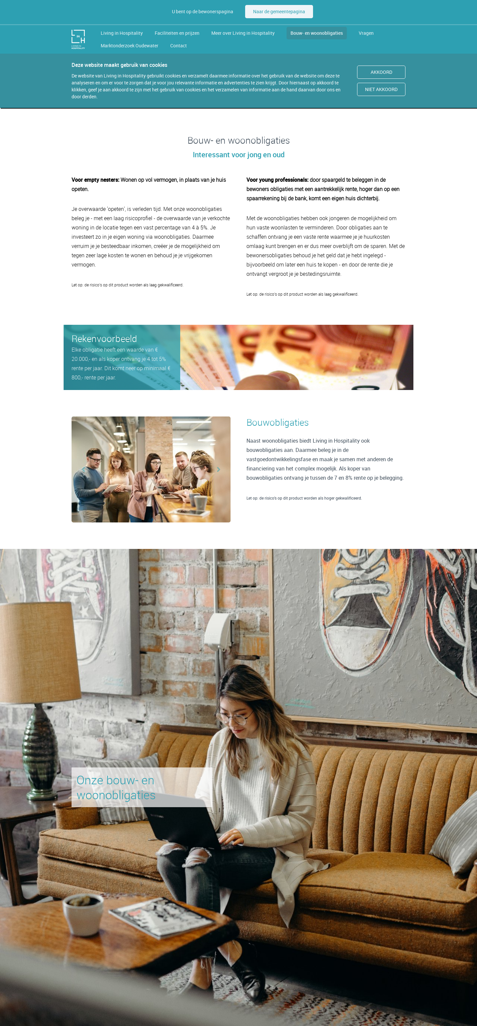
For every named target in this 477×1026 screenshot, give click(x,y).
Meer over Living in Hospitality (243, 33)
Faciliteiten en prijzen (177, 33)
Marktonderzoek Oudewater (129, 45)
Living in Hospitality (122, 33)
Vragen (366, 33)
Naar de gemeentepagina (279, 11)
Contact (178, 45)
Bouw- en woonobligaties (317, 33)
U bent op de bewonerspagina (202, 11)
